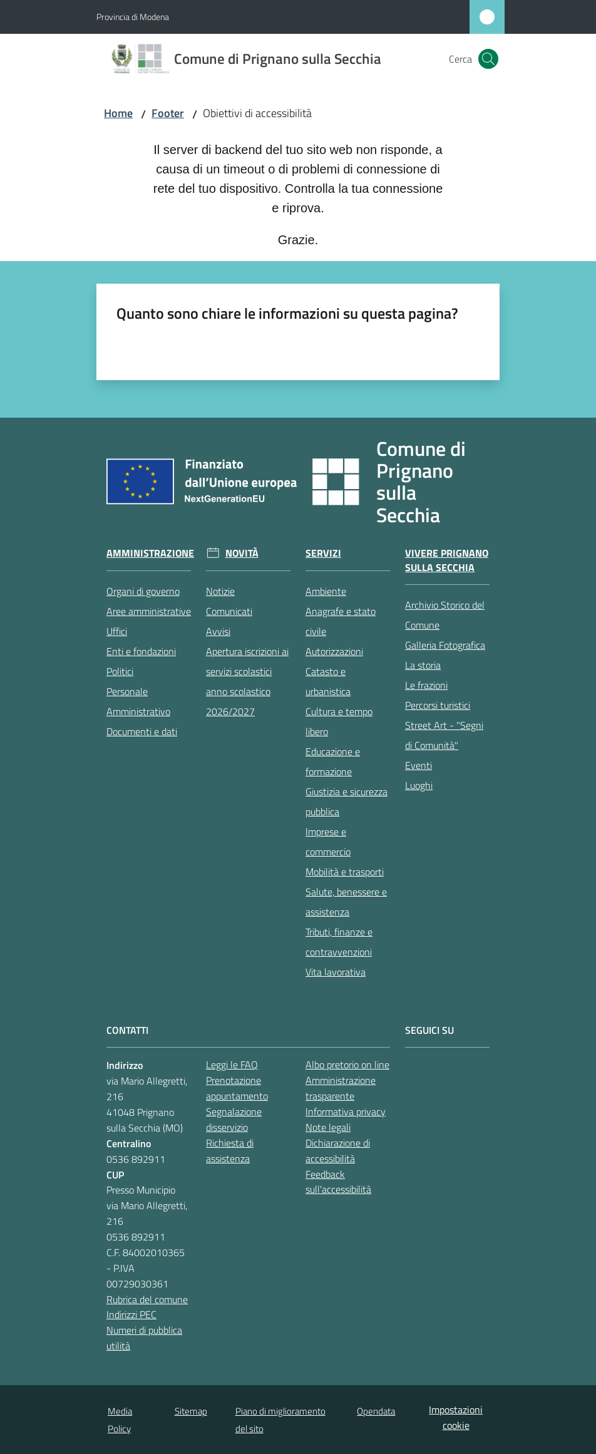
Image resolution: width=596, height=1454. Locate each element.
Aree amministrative (148, 611)
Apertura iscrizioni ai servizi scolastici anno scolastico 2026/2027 (247, 681)
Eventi (418, 765)
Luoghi (419, 785)
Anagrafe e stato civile (341, 621)
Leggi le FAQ (232, 1064)
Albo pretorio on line (347, 1064)
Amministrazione (150, 553)
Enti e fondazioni (141, 651)
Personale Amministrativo (138, 701)
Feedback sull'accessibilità (338, 1182)
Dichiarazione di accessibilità (338, 1150)
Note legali (328, 1127)
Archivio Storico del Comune (445, 614)
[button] (488, 59)
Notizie (220, 591)
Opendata (376, 1411)
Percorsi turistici (437, 705)
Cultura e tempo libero (339, 721)
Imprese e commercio (328, 841)
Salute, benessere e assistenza (346, 901)
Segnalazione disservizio (234, 1119)
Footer (168, 113)
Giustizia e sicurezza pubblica (347, 801)
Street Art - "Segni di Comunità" (444, 735)
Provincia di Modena (132, 16)
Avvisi (218, 631)
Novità (242, 553)
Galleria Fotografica (445, 644)
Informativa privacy (346, 1111)
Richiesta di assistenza (230, 1150)
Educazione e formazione (333, 761)
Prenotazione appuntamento (237, 1088)
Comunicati (229, 611)
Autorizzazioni (334, 651)
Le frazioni (426, 685)
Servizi (323, 553)
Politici (119, 671)
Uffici (116, 631)
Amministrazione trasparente (341, 1088)
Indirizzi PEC (131, 1314)
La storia (423, 665)
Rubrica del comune (147, 1299)
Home (118, 113)
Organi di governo (143, 591)
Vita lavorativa (336, 971)
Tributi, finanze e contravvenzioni (339, 941)
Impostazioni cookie (456, 1417)
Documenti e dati (141, 731)
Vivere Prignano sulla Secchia (446, 560)
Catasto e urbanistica (328, 681)
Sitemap (191, 1411)
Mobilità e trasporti (345, 871)
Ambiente (326, 591)
